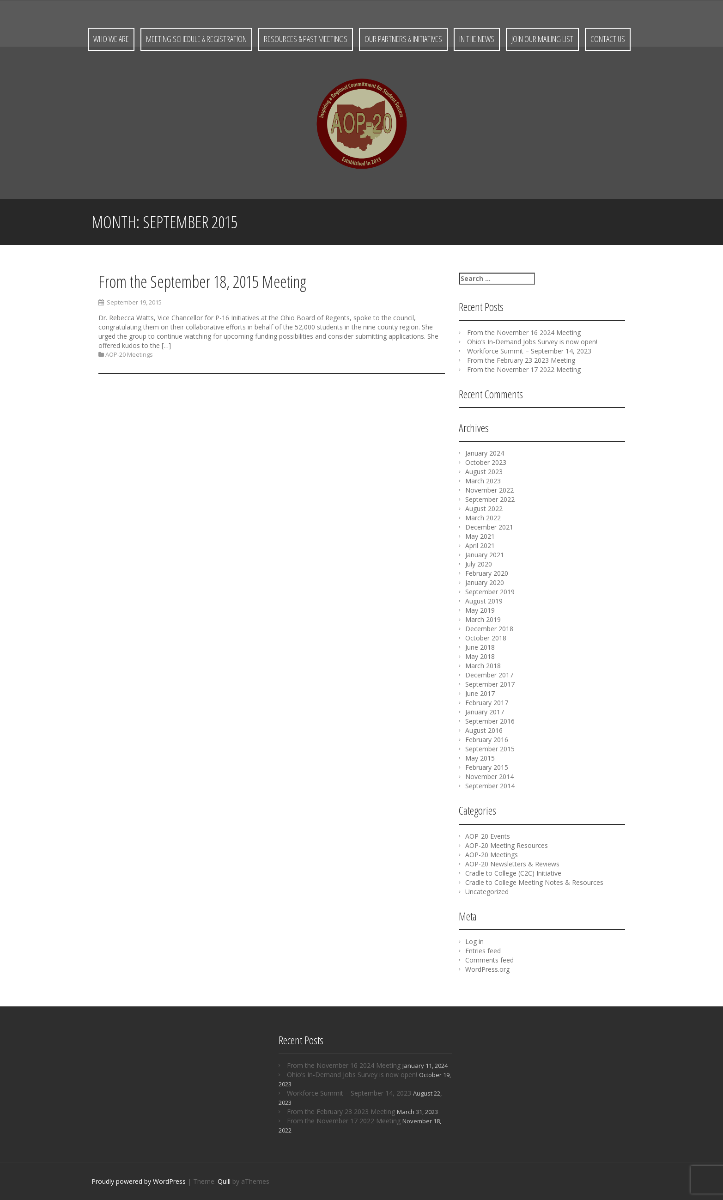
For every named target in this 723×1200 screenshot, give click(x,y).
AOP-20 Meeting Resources (506, 845)
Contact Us (607, 38)
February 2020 (486, 573)
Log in (474, 941)
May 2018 (480, 656)
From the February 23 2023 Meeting (521, 360)
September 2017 (490, 684)
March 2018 (483, 665)
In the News (476, 38)
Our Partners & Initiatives (403, 38)
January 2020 (484, 582)
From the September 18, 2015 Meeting (202, 282)
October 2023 (485, 462)
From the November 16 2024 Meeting (524, 332)
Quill (224, 1181)
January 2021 (484, 554)
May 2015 (480, 758)
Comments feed (489, 960)
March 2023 (483, 480)
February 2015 (486, 767)
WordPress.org (487, 969)
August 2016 (484, 730)
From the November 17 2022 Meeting (524, 369)
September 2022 (490, 499)
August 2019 (484, 601)
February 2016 (486, 739)
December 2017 (489, 674)
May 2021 (480, 536)
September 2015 (490, 748)
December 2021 (489, 527)
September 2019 (490, 591)
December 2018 (489, 628)
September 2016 (490, 721)
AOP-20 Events (487, 836)
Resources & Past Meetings (305, 38)
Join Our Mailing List (542, 38)
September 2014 (490, 785)
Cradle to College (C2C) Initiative (513, 873)
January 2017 (484, 711)
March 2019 (483, 619)
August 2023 (484, 471)
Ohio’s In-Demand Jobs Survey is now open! (532, 341)
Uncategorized (487, 891)
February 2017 (486, 702)
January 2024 (484, 453)
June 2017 (480, 693)
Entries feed (483, 950)
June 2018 (480, 647)
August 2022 (484, 508)
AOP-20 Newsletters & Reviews (512, 863)
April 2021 (480, 545)
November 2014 (489, 776)
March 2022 (483, 517)
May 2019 (480, 610)
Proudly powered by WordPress (138, 1181)
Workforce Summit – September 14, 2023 (529, 351)
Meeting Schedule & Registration (196, 38)
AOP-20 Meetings (129, 355)
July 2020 (478, 564)
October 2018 (485, 638)
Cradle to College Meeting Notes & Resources (534, 882)
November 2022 (489, 490)
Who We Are (111, 38)
